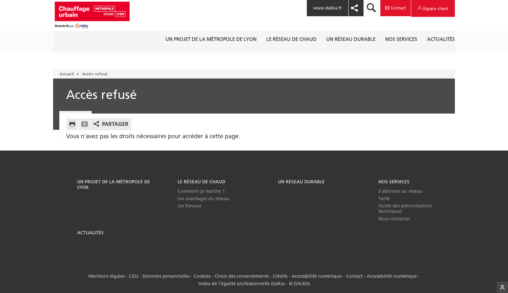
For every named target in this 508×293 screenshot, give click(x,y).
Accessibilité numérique (317, 276)
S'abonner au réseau (400, 191)
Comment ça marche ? (201, 191)
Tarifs (383, 198)
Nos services (394, 182)
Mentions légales (106, 276)
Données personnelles (166, 276)
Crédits (280, 276)
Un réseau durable (301, 182)
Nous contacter (394, 219)
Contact (354, 276)
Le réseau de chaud (201, 182)
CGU (133, 276)
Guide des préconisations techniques (405, 208)
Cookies (202, 276)
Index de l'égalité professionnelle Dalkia (241, 284)
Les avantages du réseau (203, 198)
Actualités (90, 233)
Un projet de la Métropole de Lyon (113, 184)
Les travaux (189, 206)
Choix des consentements (242, 276)
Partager (115, 124)
